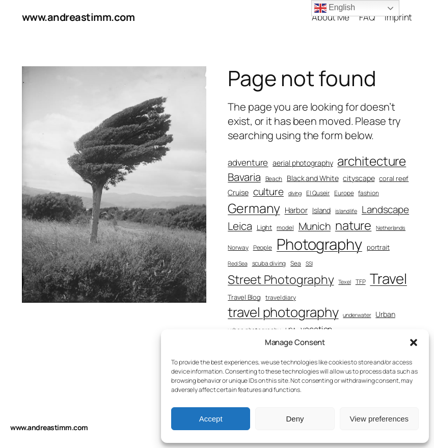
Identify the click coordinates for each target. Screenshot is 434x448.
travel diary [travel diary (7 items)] (280, 298)
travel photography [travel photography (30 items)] (283, 312)
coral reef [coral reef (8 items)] (394, 178)
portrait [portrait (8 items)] (378, 247)
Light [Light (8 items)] (265, 227)
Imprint (398, 17)
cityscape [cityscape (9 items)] (358, 178)
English (334, 8)
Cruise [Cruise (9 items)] (238, 192)
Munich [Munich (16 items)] (315, 226)
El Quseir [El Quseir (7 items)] (318, 193)
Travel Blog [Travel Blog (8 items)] (244, 297)
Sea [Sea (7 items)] (295, 263)
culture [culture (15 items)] (268, 191)
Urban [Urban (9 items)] (385, 314)
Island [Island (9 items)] (321, 210)
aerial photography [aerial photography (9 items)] (303, 163)
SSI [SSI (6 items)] (309, 263)
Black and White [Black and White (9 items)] (313, 178)
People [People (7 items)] (262, 248)
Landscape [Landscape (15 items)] (385, 209)
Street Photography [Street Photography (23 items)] (281, 279)
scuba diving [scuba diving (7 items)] (269, 263)
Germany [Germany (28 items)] (254, 208)
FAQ (367, 17)
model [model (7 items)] (285, 228)
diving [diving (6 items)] (295, 193)
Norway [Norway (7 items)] (238, 248)
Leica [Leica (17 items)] (240, 226)
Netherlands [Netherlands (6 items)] (390, 227)
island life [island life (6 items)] (346, 211)
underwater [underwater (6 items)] (357, 315)
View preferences (379, 418)
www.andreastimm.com (78, 17)
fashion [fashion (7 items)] (368, 193)
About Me (330, 17)
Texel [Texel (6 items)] (344, 281)
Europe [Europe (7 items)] (344, 193)
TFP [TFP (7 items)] (361, 282)
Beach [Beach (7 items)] (274, 179)
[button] (414, 342)
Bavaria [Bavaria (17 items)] (244, 177)
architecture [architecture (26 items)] (371, 160)
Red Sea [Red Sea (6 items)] (237, 263)
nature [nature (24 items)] (353, 225)
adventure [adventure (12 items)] (248, 162)
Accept (211, 418)
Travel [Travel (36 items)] (388, 278)
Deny (295, 418)
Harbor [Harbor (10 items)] (296, 210)
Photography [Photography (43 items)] (319, 244)
